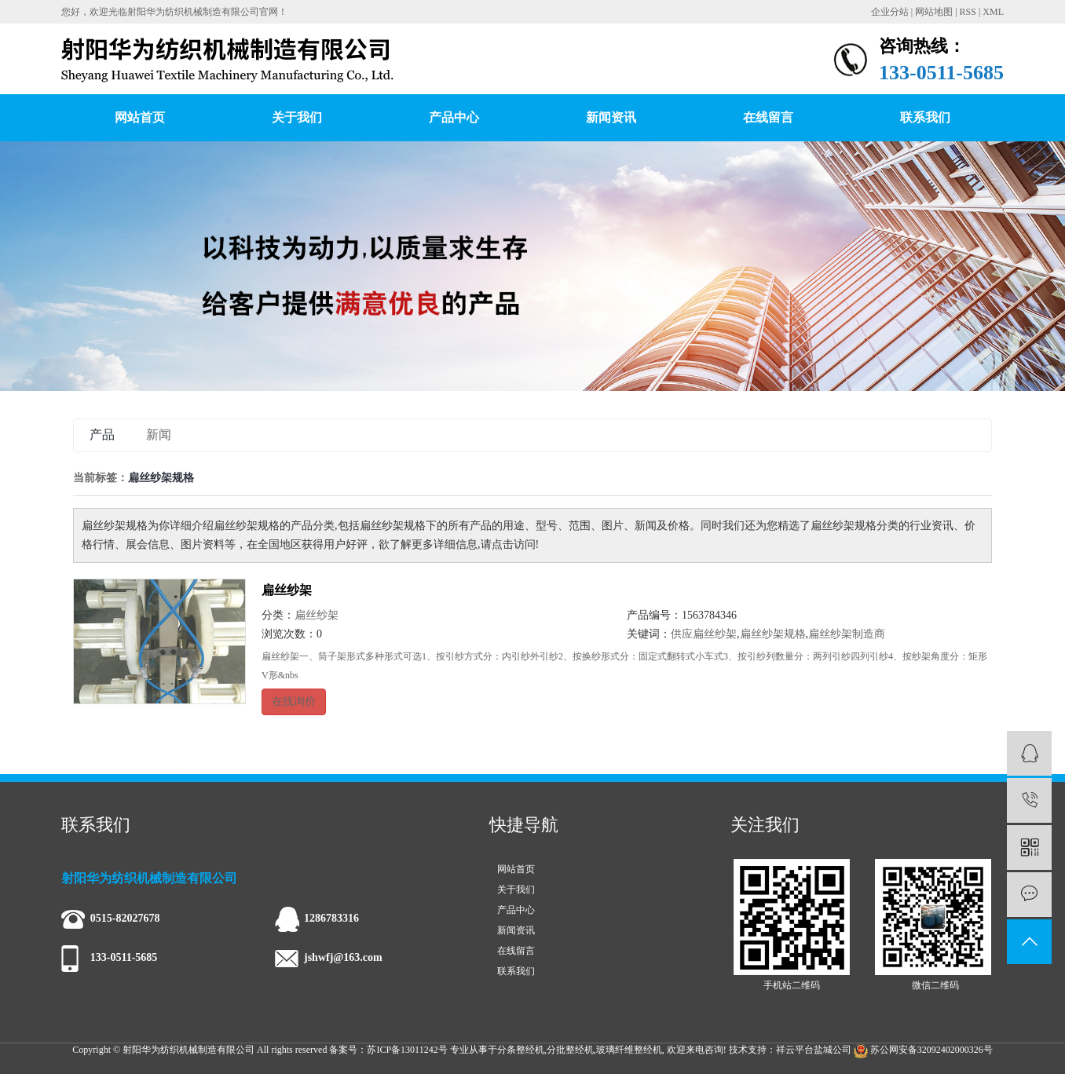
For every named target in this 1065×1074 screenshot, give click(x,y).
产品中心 (454, 117)
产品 (102, 434)
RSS (968, 11)
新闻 (158, 434)
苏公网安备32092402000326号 (923, 1049)
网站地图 (934, 11)
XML (993, 11)
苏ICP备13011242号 (407, 1049)
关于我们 (297, 117)
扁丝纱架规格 (773, 634)
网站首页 (140, 117)
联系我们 (925, 117)
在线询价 (294, 701)
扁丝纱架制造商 (846, 634)
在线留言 (768, 117)
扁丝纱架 (287, 590)
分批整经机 (570, 1049)
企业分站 (890, 11)
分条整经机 (520, 1049)
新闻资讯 (611, 117)
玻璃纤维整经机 (629, 1049)
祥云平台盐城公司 (813, 1049)
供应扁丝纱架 (704, 634)
